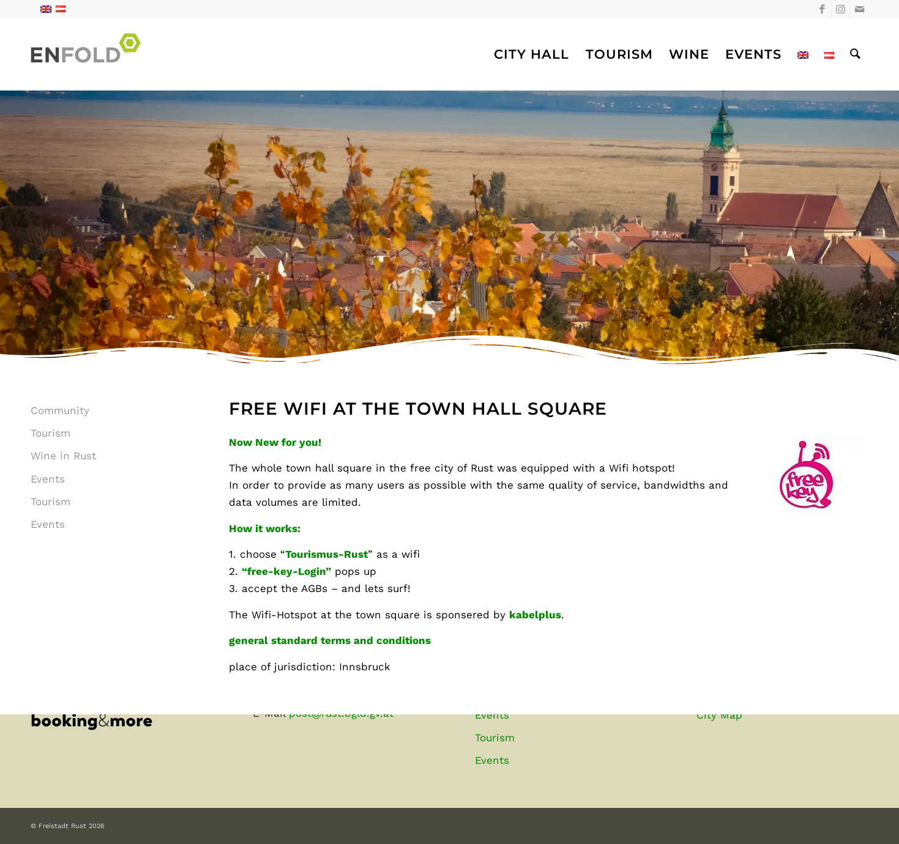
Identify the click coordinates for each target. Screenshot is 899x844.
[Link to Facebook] (822, 9)
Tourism (50, 433)
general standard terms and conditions (330, 640)
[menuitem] (531, 54)
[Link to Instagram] (840, 9)
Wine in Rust (63, 456)
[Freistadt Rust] (89, 54)
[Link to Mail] (859, 9)
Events (48, 479)
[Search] (855, 54)
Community (60, 410)
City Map (719, 715)
